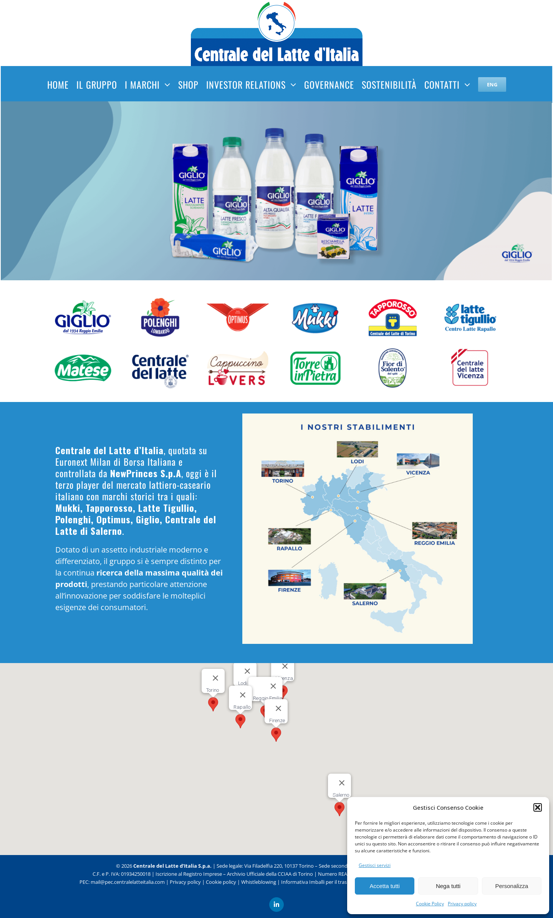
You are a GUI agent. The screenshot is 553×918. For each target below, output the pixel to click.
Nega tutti (448, 886)
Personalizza (511, 886)
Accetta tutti (384, 886)
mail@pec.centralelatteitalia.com (128, 877)
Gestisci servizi (375, 865)
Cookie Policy (430, 903)
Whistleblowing (258, 877)
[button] (537, 807)
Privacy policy (462, 903)
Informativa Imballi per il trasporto (320, 877)
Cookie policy (221, 877)
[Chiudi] (242, 695)
